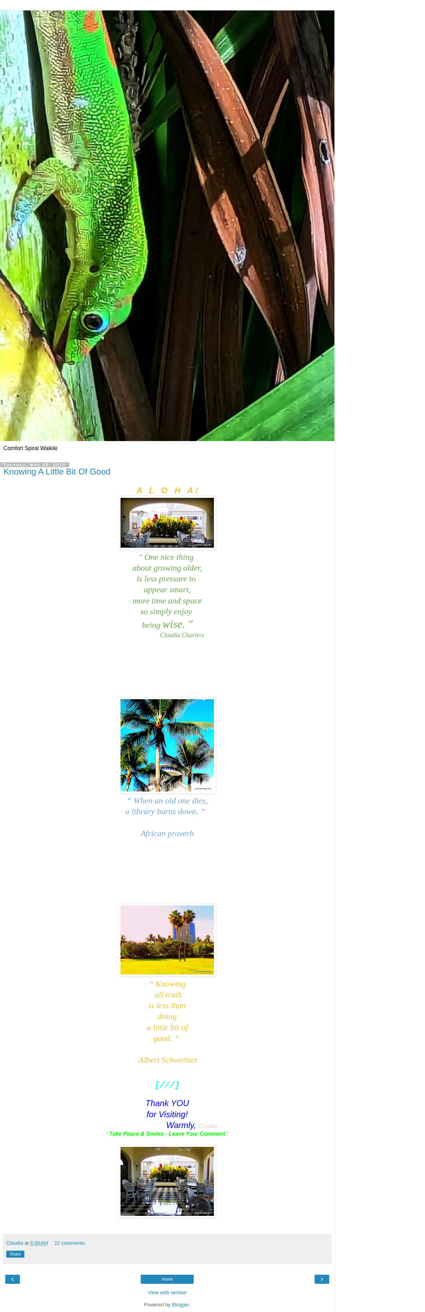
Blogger (180, 1304)
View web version (167, 1292)
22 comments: (70, 1243)
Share (15, 1254)
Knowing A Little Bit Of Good (56, 471)
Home (167, 1279)
